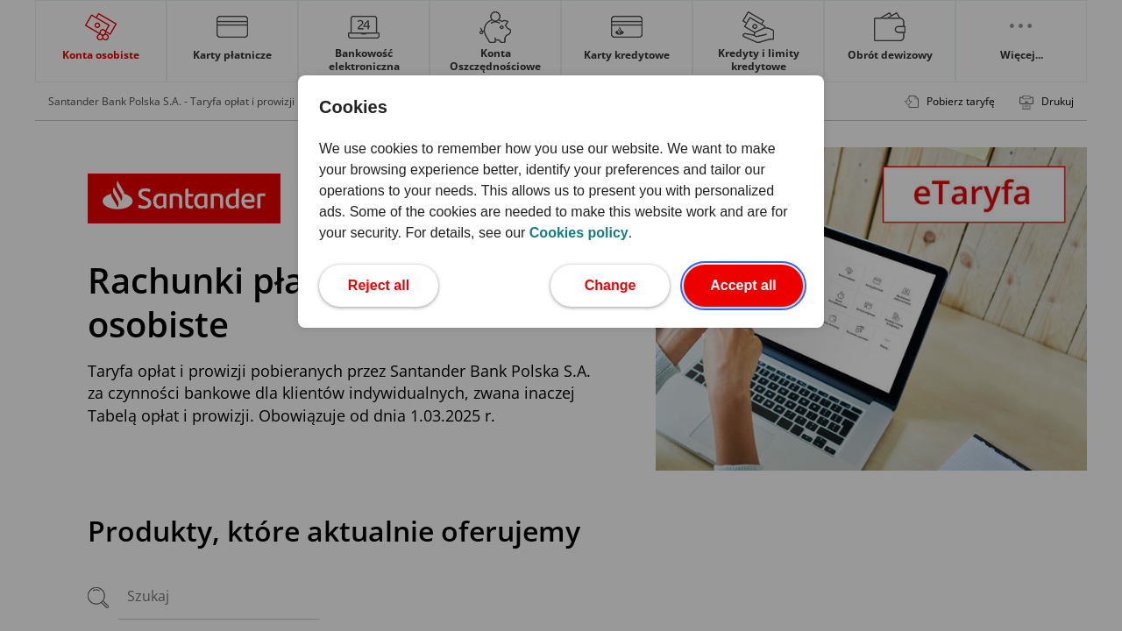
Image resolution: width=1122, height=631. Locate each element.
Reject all (393, 283)
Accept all (756, 283)
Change (627, 283)
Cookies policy (578, 232)
